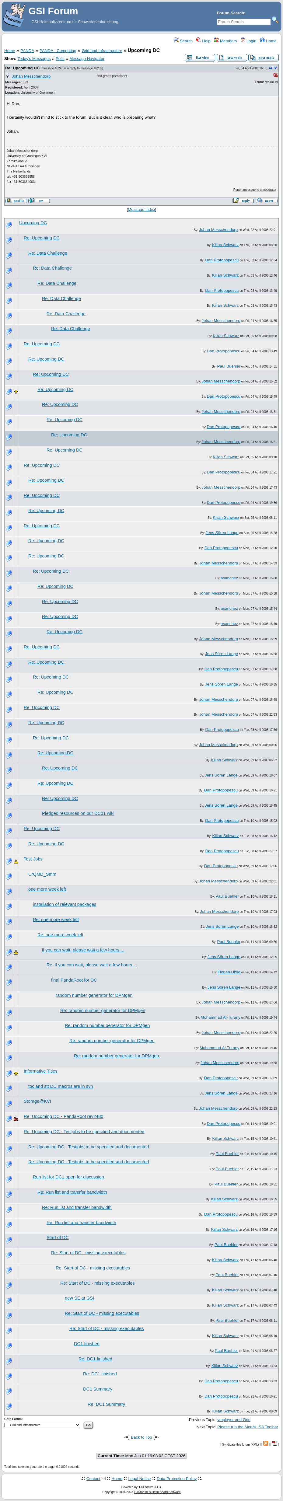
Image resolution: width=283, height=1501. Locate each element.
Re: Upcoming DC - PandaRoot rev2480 (63, 1116)
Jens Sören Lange (222, 532)
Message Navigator (86, 58)
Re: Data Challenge (47, 253)
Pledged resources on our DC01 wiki (78, 813)
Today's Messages (34, 58)
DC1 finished (87, 1343)
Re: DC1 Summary (106, 1404)
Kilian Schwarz (225, 245)
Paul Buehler (228, 366)
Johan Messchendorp (31, 76)
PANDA (27, 50)
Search (183, 41)
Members (225, 41)
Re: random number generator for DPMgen (102, 1010)
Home (268, 41)
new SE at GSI (79, 1298)
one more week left (47, 889)
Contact (93, 1478)
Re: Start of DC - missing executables (88, 1252)
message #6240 (52, 68)
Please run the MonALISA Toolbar (247, 1427)
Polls (60, 58)
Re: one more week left (56, 919)
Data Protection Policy (177, 1478)
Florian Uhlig (229, 972)
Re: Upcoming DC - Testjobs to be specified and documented (84, 1131)
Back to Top (141, 1437)
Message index (141, 209)
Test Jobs (33, 859)
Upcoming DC (33, 222)
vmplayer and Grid (233, 1419)
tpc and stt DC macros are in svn (60, 1086)
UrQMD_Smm (42, 874)
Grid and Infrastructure (102, 50)
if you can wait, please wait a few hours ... (83, 950)
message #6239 (91, 68)
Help (203, 41)
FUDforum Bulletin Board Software (157, 1492)
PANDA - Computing (58, 50)
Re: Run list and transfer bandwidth (72, 1192)
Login (248, 41)
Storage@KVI (37, 1101)
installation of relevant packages (64, 904)
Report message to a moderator (254, 189)
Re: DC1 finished (95, 1358)
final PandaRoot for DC (74, 980)
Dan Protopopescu (222, 260)
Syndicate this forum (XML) (240, 1444)
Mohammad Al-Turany (220, 1017)
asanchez (229, 578)
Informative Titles (41, 1071)
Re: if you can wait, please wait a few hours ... (92, 964)
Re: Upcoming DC (22, 68)
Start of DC (58, 1237)
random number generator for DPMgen (94, 995)
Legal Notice (139, 1478)
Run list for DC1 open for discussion (68, 1177)
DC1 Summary (97, 1389)
